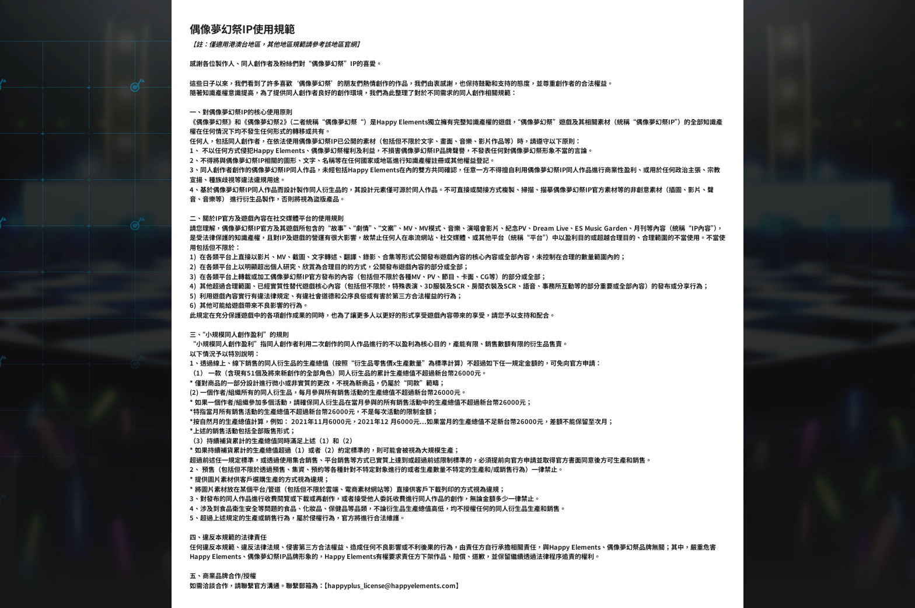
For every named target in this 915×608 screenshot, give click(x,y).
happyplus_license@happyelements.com (391, 585)
